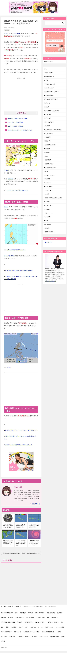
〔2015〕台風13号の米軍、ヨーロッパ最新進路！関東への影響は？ (21, 543)
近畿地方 (47, 228)
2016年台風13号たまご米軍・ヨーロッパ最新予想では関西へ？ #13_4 (34, 543)
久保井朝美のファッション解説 (53, 129)
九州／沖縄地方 (49, 133)
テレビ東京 (48, 114)
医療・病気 (48, 141)
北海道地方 (48, 137)
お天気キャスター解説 (23, 636)
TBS (46, 80)
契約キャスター (49, 163)
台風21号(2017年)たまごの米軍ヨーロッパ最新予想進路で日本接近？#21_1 (31, 553)
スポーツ (47, 103)
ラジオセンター (49, 122)
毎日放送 (47, 209)
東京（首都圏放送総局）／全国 (53, 198)
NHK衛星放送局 (49, 76)
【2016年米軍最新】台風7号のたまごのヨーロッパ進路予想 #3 (8, 526)
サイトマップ (48, 61)
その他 (47, 107)
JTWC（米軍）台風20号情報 (15, 122)
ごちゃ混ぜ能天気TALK (51, 99)
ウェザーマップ (49, 88)
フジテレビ (48, 118)
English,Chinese (54, 636)
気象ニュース (48, 213)
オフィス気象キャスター (51, 91)
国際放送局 (48, 160)
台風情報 (7, 30)
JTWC (6, 33)
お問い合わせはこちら (50, 281)
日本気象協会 (48, 186)
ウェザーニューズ (50, 84)
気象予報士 (48, 216)
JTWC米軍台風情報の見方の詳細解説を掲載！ (19, 270)
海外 (46, 220)
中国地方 (47, 125)
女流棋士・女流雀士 (50, 167)
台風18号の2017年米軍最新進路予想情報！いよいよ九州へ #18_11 (11, 553)
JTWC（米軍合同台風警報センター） (16, 249)
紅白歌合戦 (48, 224)
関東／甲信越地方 (50, 232)
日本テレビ (48, 182)
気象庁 (9, 367)
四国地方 (47, 152)
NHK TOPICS (49, 72)
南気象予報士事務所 (50, 144)
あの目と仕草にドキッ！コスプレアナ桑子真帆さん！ (21, 430)
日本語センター (49, 190)
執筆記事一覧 (36, 504)
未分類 (47, 194)
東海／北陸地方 (49, 205)
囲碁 (46, 156)
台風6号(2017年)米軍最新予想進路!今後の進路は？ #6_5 (34, 526)
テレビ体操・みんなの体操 (52, 110)
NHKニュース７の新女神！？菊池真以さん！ (18, 444)
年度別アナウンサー (50, 175)
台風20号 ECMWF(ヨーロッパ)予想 (17, 118)
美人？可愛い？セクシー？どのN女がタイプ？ (20, 130)
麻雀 (7, 627)
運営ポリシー (48, 242)
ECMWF (17, 33)
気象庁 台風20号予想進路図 (15, 126)
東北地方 (47, 201)
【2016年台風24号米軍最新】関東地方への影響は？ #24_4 (21, 526)
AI (46, 69)
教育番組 (47, 179)
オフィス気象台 (49, 95)
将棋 (46, 171)
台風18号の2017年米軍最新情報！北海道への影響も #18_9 (8, 542)
